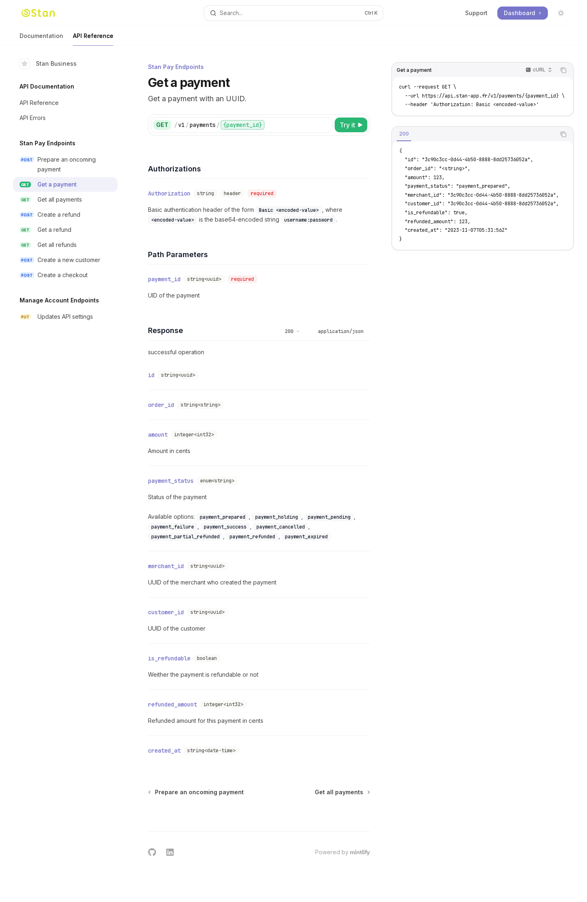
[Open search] (293, 13)
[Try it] (351, 125)
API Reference (93, 39)
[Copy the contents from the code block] (563, 70)
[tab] (404, 134)
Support (476, 12)
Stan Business (48, 64)
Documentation (41, 39)
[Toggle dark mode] (560, 13)
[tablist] (474, 134)
